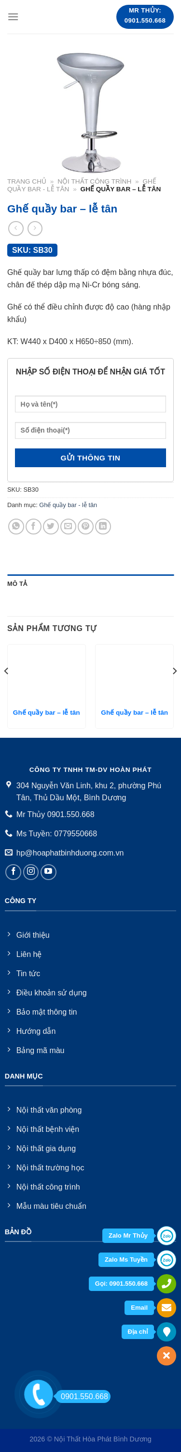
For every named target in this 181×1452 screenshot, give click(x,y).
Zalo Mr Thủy (128, 1235)
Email (139, 1307)
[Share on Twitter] (51, 526)
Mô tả (17, 583)
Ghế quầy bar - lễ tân (68, 505)
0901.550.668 (82, 1396)
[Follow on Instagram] (31, 872)
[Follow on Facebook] (13, 872)
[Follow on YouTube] (48, 872)
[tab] (90, 584)
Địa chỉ (138, 1331)
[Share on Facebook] (34, 526)
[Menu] (13, 16)
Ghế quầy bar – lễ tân (46, 712)
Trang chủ (26, 181)
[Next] (174, 690)
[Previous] (7, 690)
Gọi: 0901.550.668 (121, 1283)
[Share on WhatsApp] (16, 526)
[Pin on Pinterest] (86, 526)
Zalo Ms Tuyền (126, 1259)
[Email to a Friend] (68, 526)
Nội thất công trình (94, 181)
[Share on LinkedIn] (103, 526)
